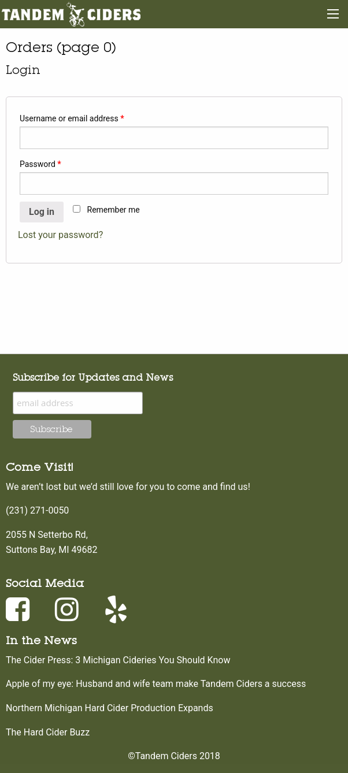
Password (40, 164)
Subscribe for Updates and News (93, 377)
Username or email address (72, 118)
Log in (41, 211)
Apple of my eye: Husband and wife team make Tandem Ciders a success (156, 683)
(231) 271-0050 (37, 510)
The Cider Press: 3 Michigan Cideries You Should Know (118, 660)
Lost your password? (60, 234)
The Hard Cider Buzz (48, 732)
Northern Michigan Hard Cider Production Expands (109, 708)
